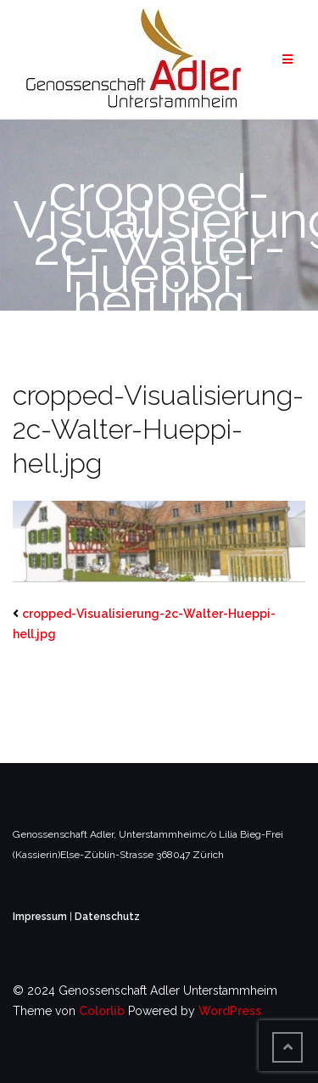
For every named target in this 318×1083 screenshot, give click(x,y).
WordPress (229, 1011)
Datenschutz (107, 917)
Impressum (41, 917)
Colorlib (102, 1011)
